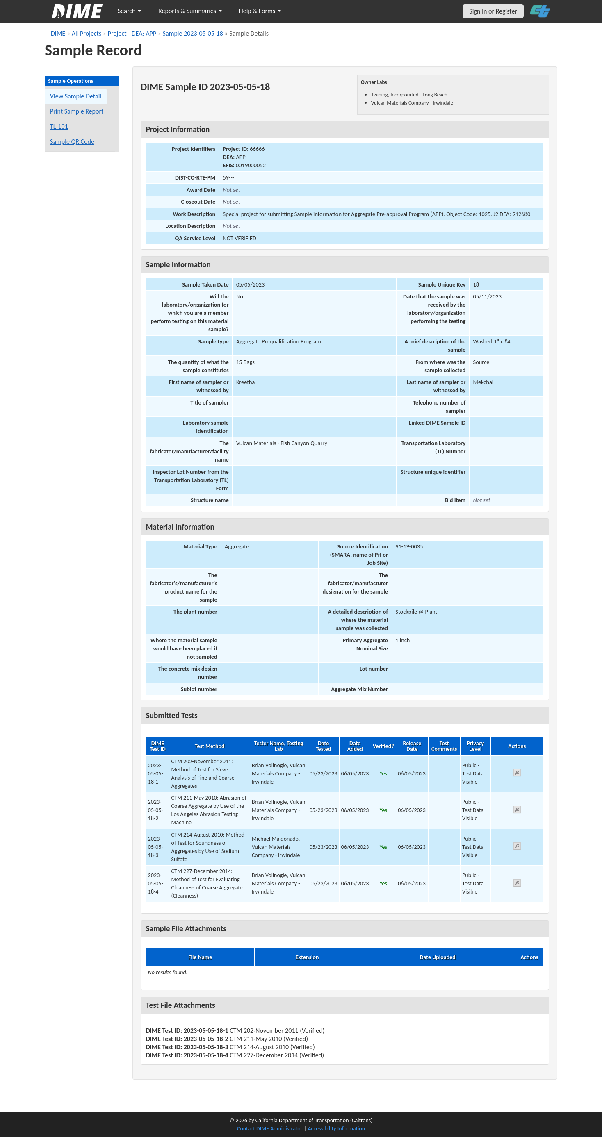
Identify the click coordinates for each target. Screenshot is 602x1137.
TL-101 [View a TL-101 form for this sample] (59, 126)
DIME (58, 33)
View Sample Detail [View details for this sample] (75, 96)
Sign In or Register (493, 11)
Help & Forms (260, 11)
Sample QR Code (72, 142)
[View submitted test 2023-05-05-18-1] (517, 774)
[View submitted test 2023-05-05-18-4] (517, 884)
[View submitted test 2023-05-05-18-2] (517, 810)
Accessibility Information (336, 1128)
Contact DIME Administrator (270, 1128)
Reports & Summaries (190, 11)
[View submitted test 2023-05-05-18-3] (517, 847)
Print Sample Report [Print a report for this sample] (76, 111)
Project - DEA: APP (132, 33)
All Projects (86, 33)
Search (129, 11)
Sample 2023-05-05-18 (193, 33)
